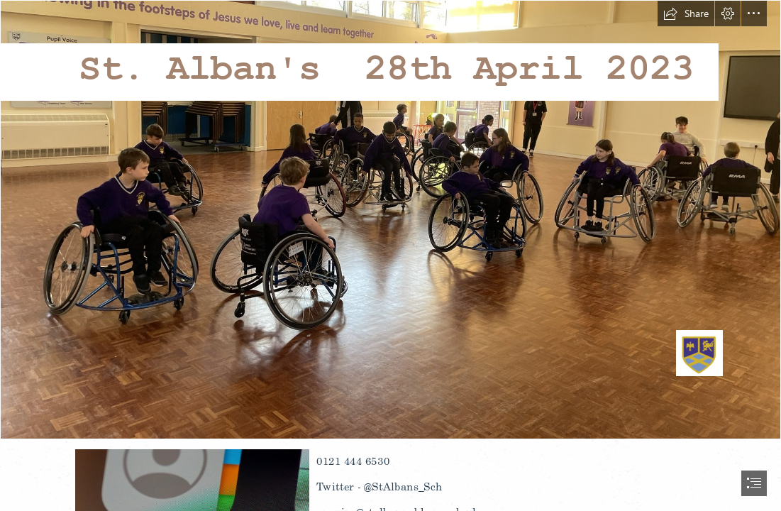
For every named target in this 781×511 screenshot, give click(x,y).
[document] (390, 255)
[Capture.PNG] (390, 219)
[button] (686, 13)
